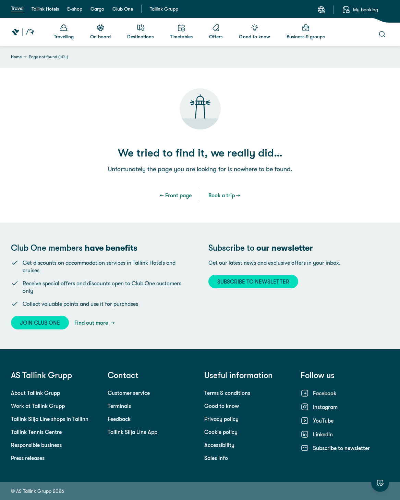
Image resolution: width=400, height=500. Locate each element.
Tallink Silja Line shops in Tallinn (49, 419)
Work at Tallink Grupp (38, 406)
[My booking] (360, 9)
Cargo (97, 9)
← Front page (176, 195)
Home (16, 57)
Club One (122, 9)
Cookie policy (221, 432)
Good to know (221, 406)
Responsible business (36, 445)
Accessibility (219, 445)
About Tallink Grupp (35, 393)
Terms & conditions (227, 393)
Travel (17, 8)
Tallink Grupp (164, 9)
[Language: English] (321, 9)
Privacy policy (221, 419)
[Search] (382, 34)
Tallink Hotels (45, 9)
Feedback (119, 419)
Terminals (119, 406)
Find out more (91, 322)
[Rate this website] (380, 483)
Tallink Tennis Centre (36, 432)
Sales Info (216, 458)
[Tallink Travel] (23, 32)
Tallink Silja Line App (132, 432)
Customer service (129, 393)
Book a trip (221, 195)
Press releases (28, 458)
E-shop (74, 9)
